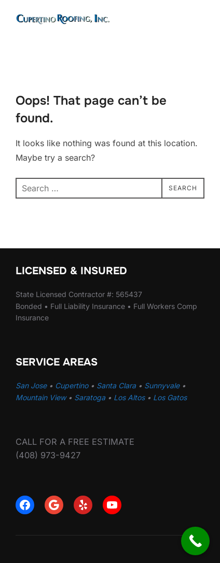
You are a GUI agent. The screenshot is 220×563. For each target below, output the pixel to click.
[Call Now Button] (195, 541)
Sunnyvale (162, 385)
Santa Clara (116, 385)
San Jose (31, 385)
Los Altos (129, 397)
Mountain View (41, 397)
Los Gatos (170, 397)
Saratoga (89, 397)
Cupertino (71, 385)
